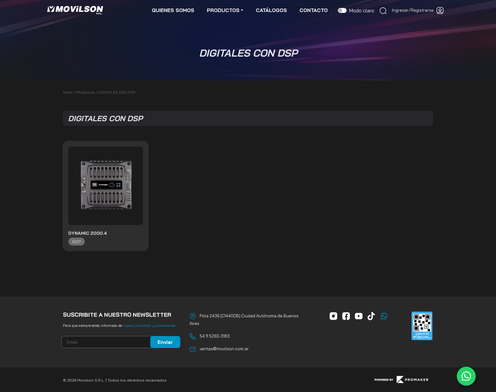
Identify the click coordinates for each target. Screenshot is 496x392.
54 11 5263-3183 (215, 336)
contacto (314, 10)
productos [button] (223, 10)
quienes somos (173, 10)
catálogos (271, 10)
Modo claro (361, 10)
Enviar (165, 342)
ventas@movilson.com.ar (224, 348)
